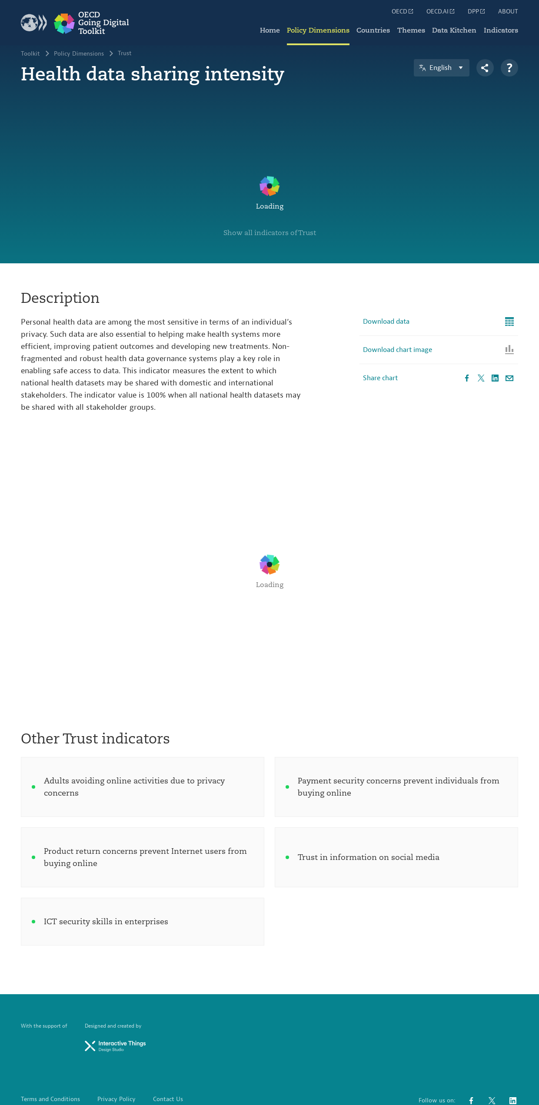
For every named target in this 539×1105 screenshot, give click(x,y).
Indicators (501, 30)
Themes (412, 30)
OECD (403, 11)
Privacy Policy (116, 1043)
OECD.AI (441, 11)
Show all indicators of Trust (269, 176)
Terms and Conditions (50, 1043)
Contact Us (168, 1043)
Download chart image (397, 293)
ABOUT (508, 12)
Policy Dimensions (319, 30)
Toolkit (30, 54)
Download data (386, 265)
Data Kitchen (455, 30)
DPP (477, 11)
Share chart (380, 322)
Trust (125, 54)
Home (271, 30)
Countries (374, 30)
